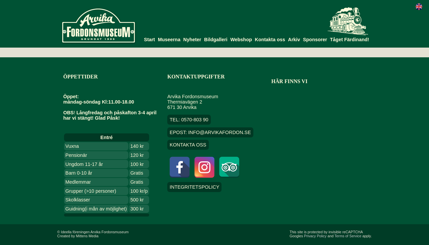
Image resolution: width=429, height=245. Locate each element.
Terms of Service (347, 236)
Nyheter (192, 39)
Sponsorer (315, 39)
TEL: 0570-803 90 (189, 119)
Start (149, 39)
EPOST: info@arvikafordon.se (210, 132)
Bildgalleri (216, 39)
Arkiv (294, 39)
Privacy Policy (315, 236)
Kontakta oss (270, 39)
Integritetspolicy (194, 187)
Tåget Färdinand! (349, 39)
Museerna (169, 39)
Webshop (241, 39)
